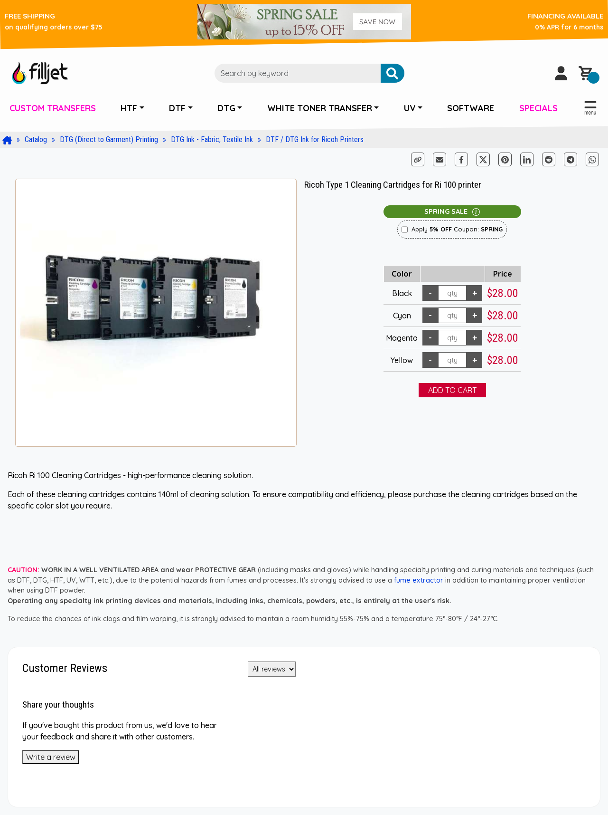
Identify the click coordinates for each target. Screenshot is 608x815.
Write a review (50, 757)
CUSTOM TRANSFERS (52, 108)
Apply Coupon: (457, 229)
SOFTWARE (470, 108)
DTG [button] (226, 108)
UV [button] (410, 108)
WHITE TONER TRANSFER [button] (319, 108)
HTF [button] (129, 108)
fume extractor (418, 580)
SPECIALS (538, 108)
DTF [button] (177, 108)
